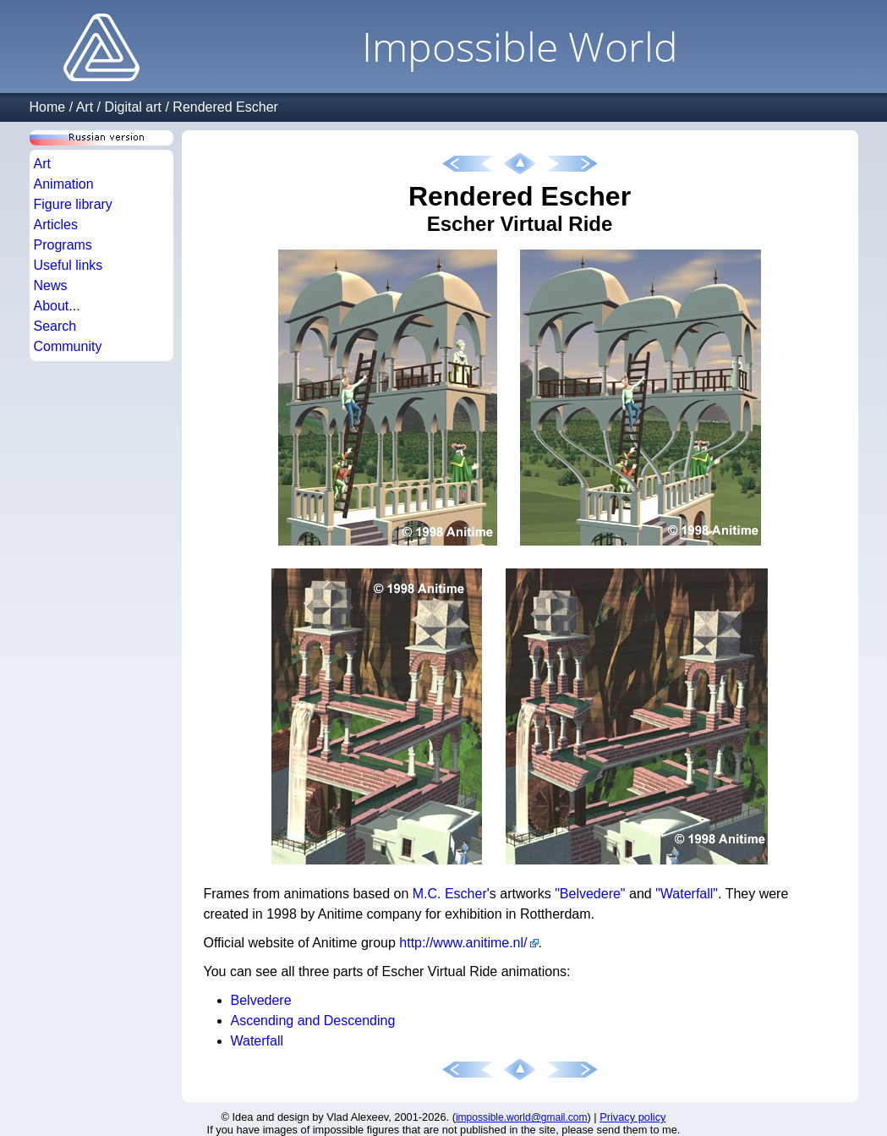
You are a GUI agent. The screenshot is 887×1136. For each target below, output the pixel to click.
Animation (64, 184)
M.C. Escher (450, 893)
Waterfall (257, 1041)
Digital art (133, 107)
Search (55, 326)
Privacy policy (632, 1117)
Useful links (68, 265)
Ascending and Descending (313, 1020)
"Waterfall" (686, 893)
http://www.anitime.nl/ (463, 943)
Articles (56, 224)
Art (84, 107)
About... (57, 306)
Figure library (73, 204)
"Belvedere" (590, 893)
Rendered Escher (225, 107)
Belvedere (261, 1000)
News (51, 285)
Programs (63, 245)
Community (68, 346)
